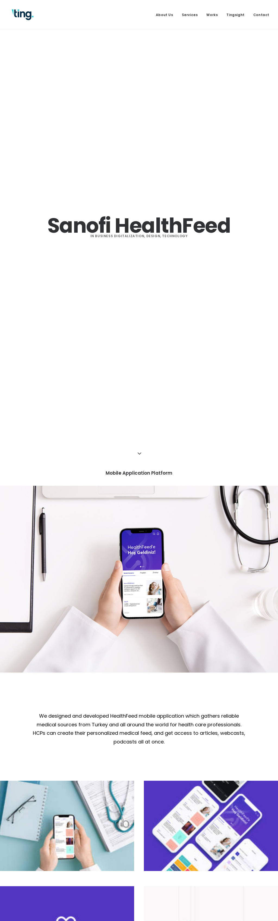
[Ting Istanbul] (23, 14)
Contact (261, 15)
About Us (164, 15)
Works (212, 15)
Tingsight (235, 15)
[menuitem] (166, 15)
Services (190, 15)
